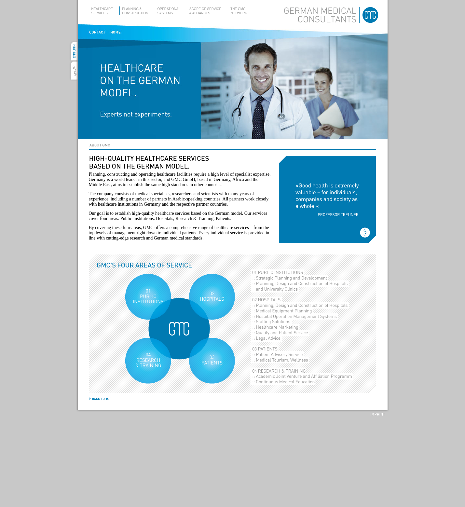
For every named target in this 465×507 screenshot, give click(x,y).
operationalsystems (168, 11)
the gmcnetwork (238, 11)
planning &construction (135, 11)
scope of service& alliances (205, 11)
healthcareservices (102, 11)
